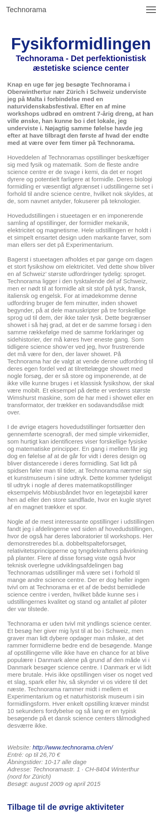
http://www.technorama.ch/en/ (72, 747)
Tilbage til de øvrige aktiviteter (65, 807)
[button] (151, 9)
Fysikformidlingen (81, 44)
